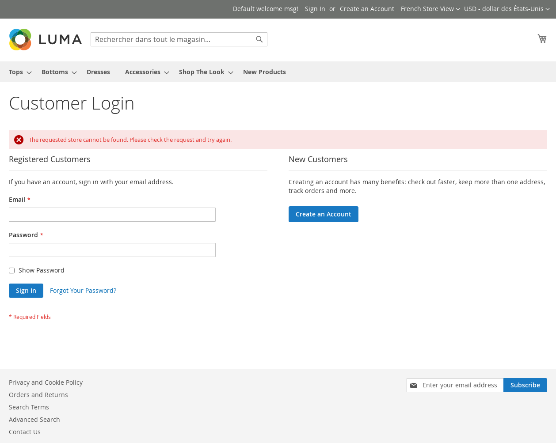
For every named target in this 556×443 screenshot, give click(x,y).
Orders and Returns (38, 394)
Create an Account (367, 8)
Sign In (315, 8)
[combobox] (179, 39)
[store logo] (46, 39)
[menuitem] (18, 71)
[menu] (278, 71)
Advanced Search (34, 419)
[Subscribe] (525, 385)
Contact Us (25, 432)
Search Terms (29, 407)
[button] (507, 9)
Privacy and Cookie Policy (46, 382)
